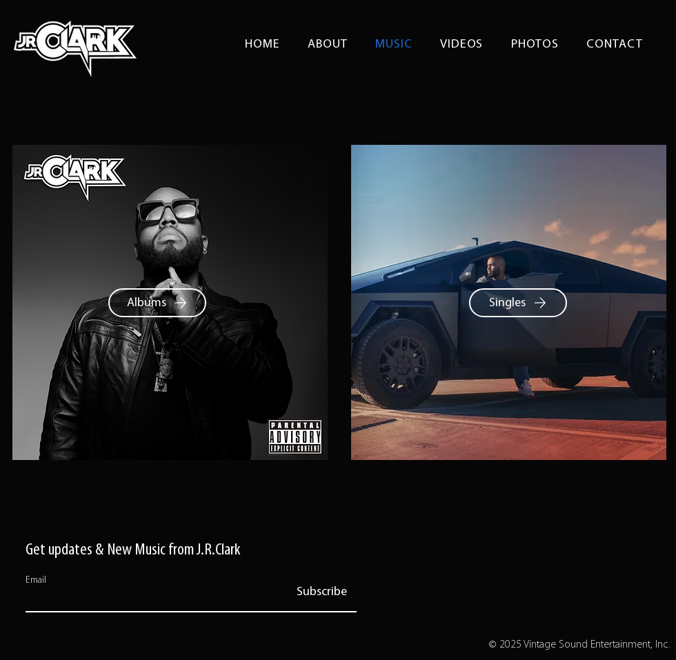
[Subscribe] (322, 593)
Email (36, 581)
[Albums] (157, 302)
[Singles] (518, 302)
